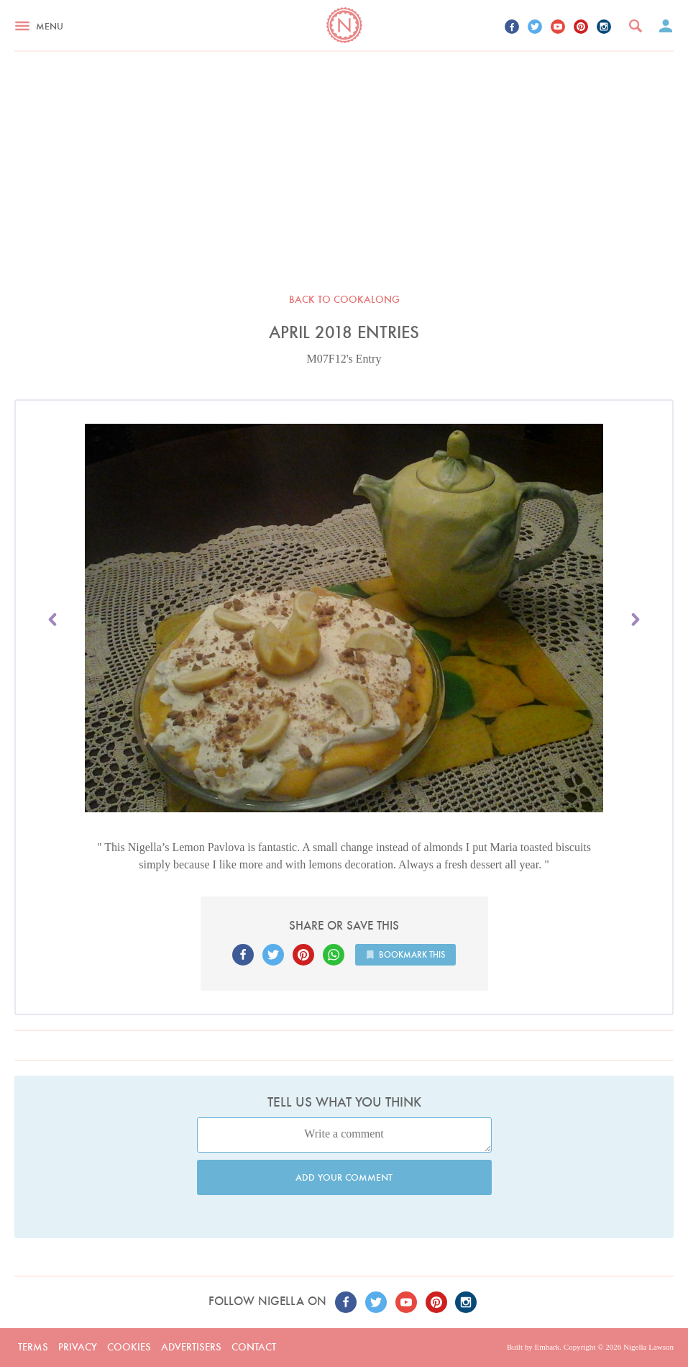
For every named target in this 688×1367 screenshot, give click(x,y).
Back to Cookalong (344, 299)
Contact (253, 1346)
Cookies (129, 1346)
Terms (33, 1346)
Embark (546, 1347)
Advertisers (191, 1346)
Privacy (77, 1346)
